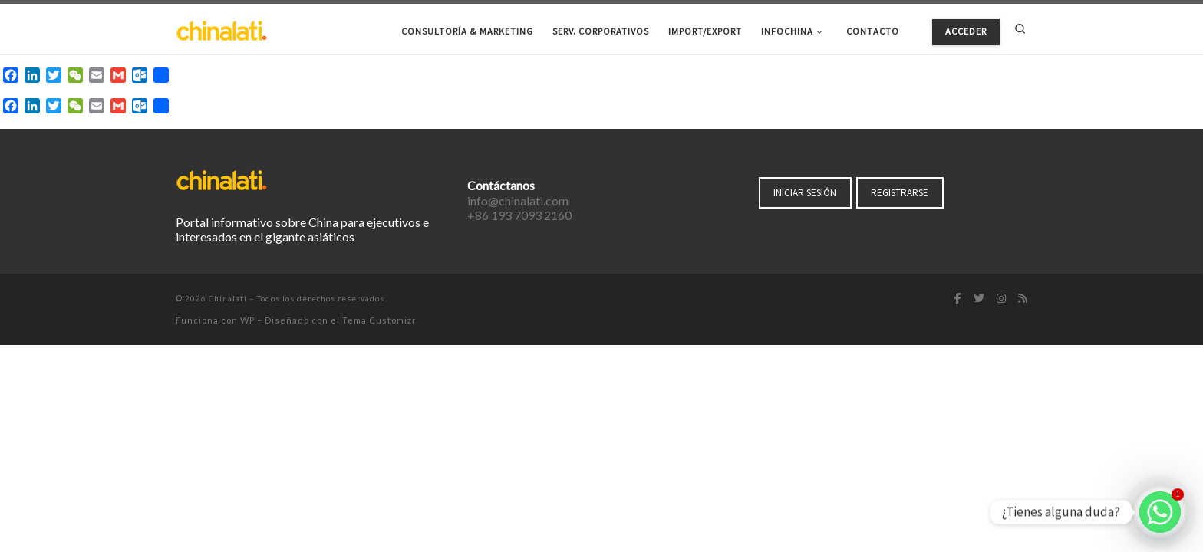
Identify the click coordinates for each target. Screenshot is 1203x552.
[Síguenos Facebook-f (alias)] (957, 299)
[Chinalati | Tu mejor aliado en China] (222, 29)
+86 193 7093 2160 (519, 215)
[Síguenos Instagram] (1001, 299)
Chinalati (228, 298)
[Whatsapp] (1160, 512)
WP (247, 320)
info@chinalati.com (518, 200)
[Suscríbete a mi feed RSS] (1022, 299)
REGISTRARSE (899, 192)
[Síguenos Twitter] (979, 299)
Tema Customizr (379, 320)
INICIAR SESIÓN (804, 192)
